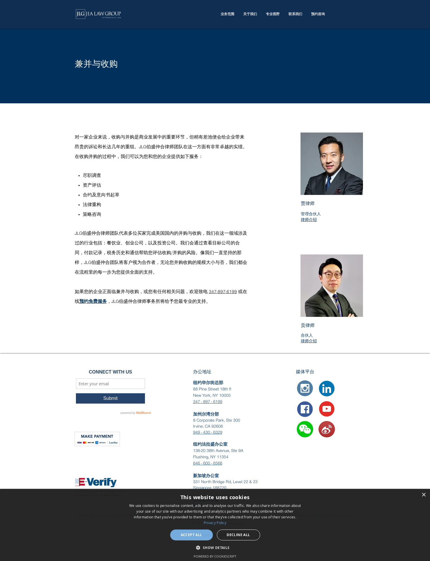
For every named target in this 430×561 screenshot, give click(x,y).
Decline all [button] (238, 534)
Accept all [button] (191, 534)
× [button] (423, 495)
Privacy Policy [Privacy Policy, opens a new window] (215, 522)
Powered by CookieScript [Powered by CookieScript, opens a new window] (215, 556)
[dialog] (215, 525)
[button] (305, 429)
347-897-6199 (223, 292)
